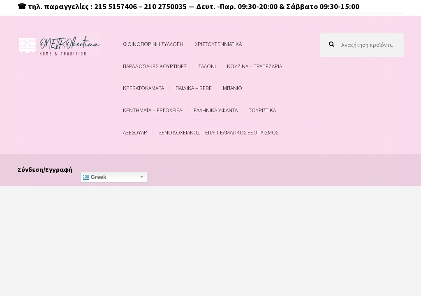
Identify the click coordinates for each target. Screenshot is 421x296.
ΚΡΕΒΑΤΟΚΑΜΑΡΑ (143, 88)
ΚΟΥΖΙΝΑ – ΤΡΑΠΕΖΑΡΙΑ (254, 66)
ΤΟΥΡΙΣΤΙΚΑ (262, 110)
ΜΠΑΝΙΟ (232, 88)
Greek (94, 177)
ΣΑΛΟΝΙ (207, 66)
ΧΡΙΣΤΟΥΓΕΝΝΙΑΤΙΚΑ (218, 44)
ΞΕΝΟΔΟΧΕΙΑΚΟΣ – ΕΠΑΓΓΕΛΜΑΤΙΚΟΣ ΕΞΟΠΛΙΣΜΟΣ (218, 132)
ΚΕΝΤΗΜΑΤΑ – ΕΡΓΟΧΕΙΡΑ (152, 110)
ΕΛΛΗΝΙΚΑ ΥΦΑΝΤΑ (216, 110)
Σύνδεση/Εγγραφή (44, 169)
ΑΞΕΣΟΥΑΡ (135, 132)
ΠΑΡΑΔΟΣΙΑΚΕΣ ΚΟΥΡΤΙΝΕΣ (155, 66)
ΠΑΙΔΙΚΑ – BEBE (194, 88)
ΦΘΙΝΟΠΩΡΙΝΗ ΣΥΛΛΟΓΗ (153, 44)
